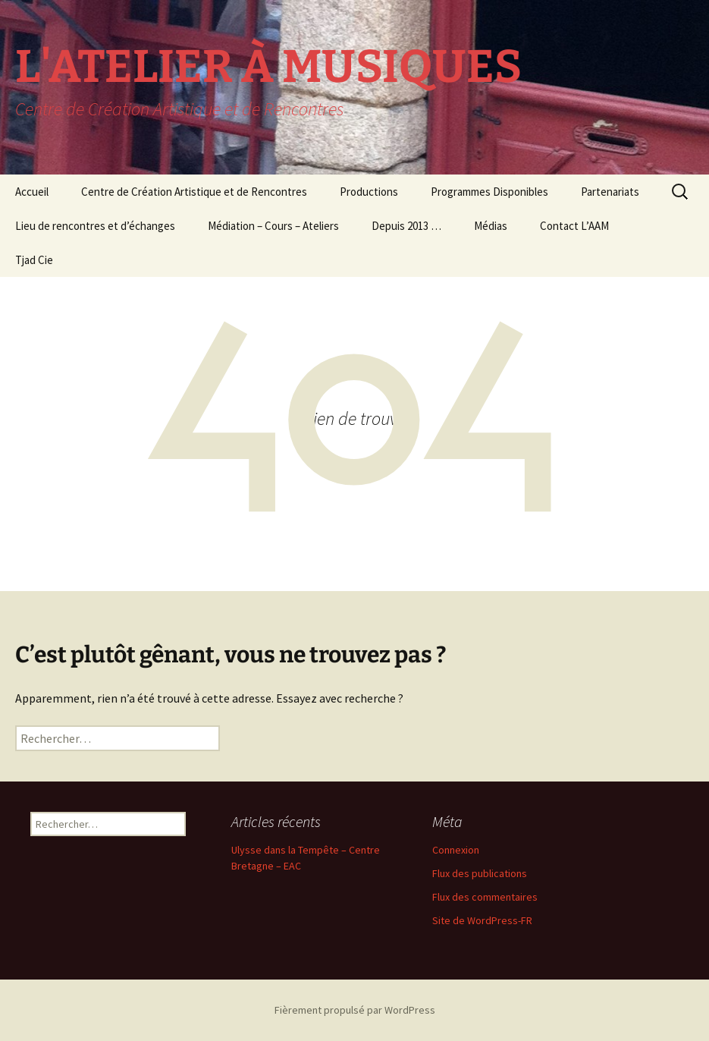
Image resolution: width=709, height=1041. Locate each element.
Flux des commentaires (485, 897)
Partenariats (610, 191)
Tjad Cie (34, 260)
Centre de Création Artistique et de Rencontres (194, 191)
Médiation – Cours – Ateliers (273, 226)
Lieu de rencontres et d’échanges (95, 226)
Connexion (455, 850)
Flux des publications (479, 873)
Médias (490, 226)
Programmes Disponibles (489, 191)
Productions (369, 191)
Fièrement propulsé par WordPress (355, 1010)
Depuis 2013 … (406, 226)
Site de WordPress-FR (482, 920)
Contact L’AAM (574, 226)
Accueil (32, 191)
